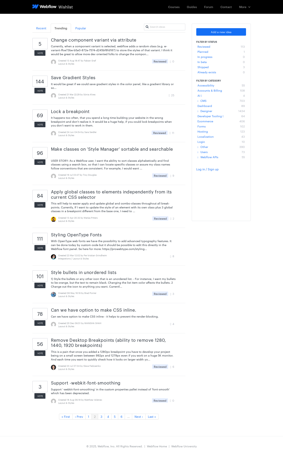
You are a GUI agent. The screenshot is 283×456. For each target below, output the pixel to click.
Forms (221, 126)
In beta (221, 62)
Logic (221, 142)
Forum (208, 7)
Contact (226, 7)
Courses (174, 7)
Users (221, 152)
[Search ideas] (164, 27)
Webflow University (184, 446)
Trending (60, 28)
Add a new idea (221, 32)
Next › (139, 416)
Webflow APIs (221, 157)
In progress (221, 57)
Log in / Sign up (207, 169)
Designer (221, 111)
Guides (192, 7)
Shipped (221, 67)
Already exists (221, 72)
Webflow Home (157, 446)
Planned (221, 52)
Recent (41, 28)
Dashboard (221, 106)
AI (221, 96)
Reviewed (221, 46)
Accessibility (221, 85)
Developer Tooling (221, 116)
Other (221, 147)
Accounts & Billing (221, 90)
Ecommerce (221, 121)
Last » (152, 416)
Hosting (221, 131)
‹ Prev (79, 416)
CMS (221, 101)
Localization (221, 136)
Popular (80, 28)
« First (66, 416)
